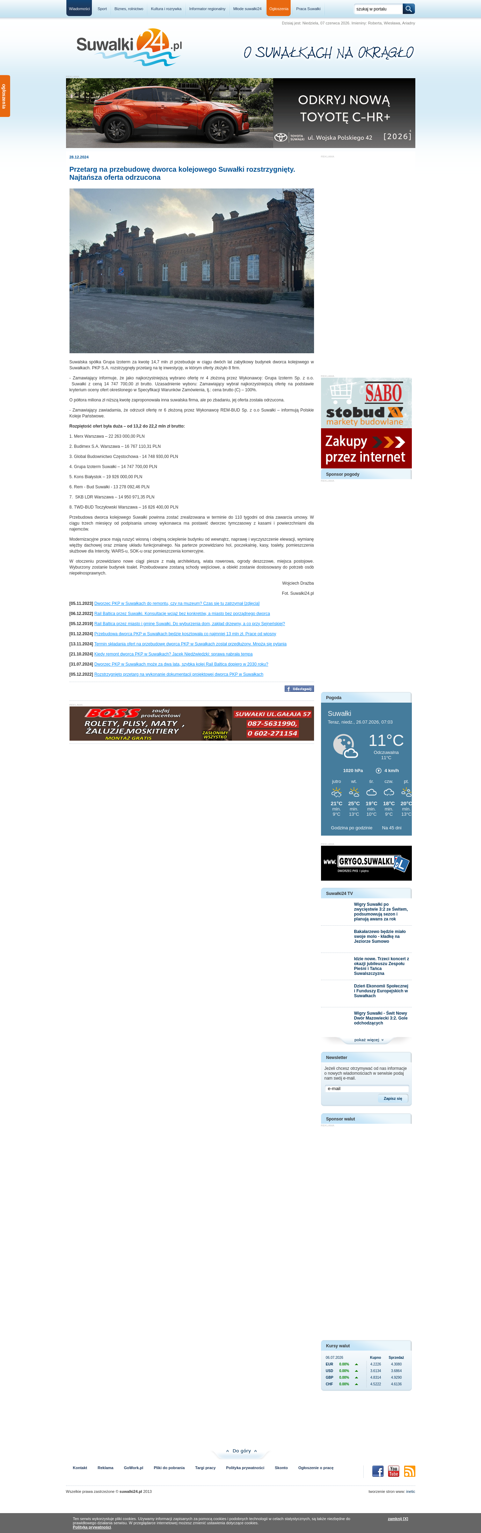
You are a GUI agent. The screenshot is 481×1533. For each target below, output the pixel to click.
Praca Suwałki (308, 9)
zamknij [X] (398, 1519)
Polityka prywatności (245, 1468)
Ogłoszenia (279, 9)
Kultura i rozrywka (166, 9)
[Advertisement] (366, 263)
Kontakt (80, 1468)
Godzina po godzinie (352, 827)
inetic (410, 1491)
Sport (102, 9)
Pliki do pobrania (169, 1468)
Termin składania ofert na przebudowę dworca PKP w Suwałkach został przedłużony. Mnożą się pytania (190, 644)
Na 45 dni (392, 827)
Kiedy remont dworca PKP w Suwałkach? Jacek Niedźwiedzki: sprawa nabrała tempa (173, 654)
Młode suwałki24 (247, 9)
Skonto (281, 1468)
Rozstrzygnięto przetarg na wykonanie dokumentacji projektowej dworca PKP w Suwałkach (178, 674)
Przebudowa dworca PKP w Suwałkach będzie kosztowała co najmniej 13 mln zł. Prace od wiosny (185, 633)
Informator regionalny (207, 9)
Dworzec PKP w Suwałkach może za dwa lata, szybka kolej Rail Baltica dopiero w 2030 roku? (181, 664)
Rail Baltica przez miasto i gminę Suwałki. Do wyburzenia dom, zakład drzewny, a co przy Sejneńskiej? (189, 623)
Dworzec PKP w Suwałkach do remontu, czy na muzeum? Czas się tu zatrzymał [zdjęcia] (177, 603)
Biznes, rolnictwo (129, 9)
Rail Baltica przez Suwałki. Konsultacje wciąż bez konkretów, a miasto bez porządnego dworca (182, 613)
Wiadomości (79, 9)
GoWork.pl (133, 1468)
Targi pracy (205, 1468)
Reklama (105, 1468)
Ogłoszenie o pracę (316, 1468)
